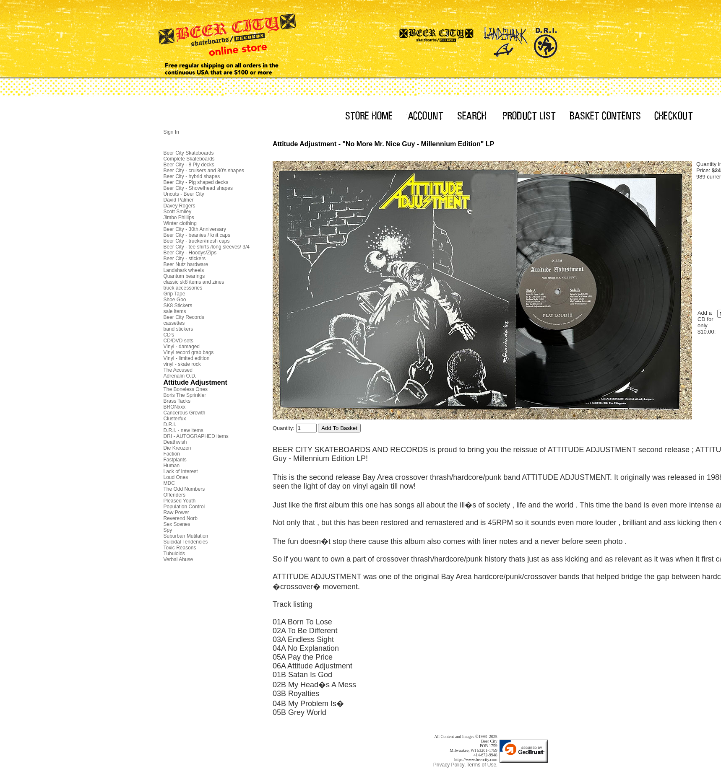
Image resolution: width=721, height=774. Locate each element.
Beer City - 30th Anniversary (195, 229)
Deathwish (175, 442)
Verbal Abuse (178, 559)
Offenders (174, 495)
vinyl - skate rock (182, 364)
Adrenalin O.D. (180, 376)
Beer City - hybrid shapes (192, 176)
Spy (168, 530)
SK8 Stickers (178, 305)
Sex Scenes (177, 524)
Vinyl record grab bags (189, 352)
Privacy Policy (449, 765)
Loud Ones (176, 477)
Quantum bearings (184, 276)
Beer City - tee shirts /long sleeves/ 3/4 (207, 247)
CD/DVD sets (178, 341)
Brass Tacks (177, 401)
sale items (175, 311)
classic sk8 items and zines (194, 282)
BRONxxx (175, 407)
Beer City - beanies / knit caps (197, 235)
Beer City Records (184, 317)
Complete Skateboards (189, 159)
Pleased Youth (180, 501)
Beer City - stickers (185, 258)
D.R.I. (170, 424)
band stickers (178, 329)
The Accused (178, 370)
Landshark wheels (184, 270)
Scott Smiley (178, 212)
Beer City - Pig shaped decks (196, 182)
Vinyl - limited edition (187, 358)
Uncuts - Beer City (184, 194)
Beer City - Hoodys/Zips (190, 253)
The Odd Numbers (184, 489)
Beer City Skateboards (189, 153)
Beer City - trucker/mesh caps (197, 241)
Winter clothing (180, 223)
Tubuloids (174, 554)
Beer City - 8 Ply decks (189, 165)
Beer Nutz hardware (186, 264)
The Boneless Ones (186, 389)
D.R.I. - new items (183, 430)
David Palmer (179, 200)
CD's (169, 335)
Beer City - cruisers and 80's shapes (204, 170)
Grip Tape (174, 294)
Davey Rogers (179, 206)
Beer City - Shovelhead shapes (198, 188)
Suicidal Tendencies (186, 542)
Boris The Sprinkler (185, 395)
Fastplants (175, 460)
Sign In (171, 132)
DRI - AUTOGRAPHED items (196, 436)
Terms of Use (481, 765)
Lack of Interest (181, 471)
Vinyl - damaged (182, 346)
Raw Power (176, 512)
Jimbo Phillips (179, 217)
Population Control (184, 507)
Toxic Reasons (180, 548)
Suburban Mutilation (186, 536)
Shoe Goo (175, 300)
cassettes (174, 323)
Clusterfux (175, 419)
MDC (169, 483)
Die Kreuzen (177, 448)
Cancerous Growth (185, 413)
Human (172, 466)
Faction (172, 454)
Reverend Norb (181, 518)
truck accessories (183, 288)
